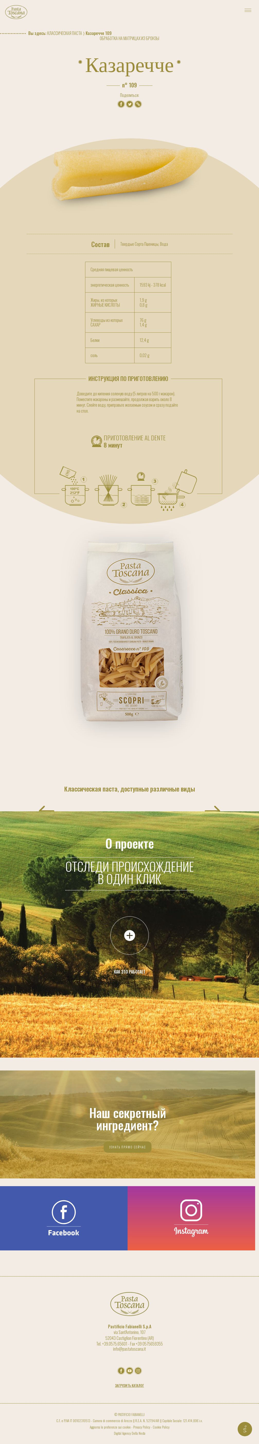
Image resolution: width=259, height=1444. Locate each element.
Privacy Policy (141, 1427)
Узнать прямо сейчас (127, 1147)
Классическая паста (64, 33)
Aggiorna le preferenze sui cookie (110, 1427)
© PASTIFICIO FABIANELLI (129, 1414)
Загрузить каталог (129, 1385)
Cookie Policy (161, 1427)
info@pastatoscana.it (129, 1349)
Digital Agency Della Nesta (129, 1433)
